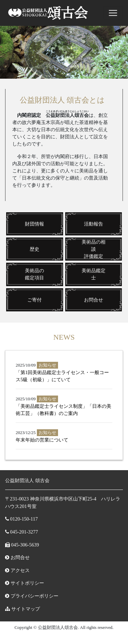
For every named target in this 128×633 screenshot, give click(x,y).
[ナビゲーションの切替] (113, 13)
